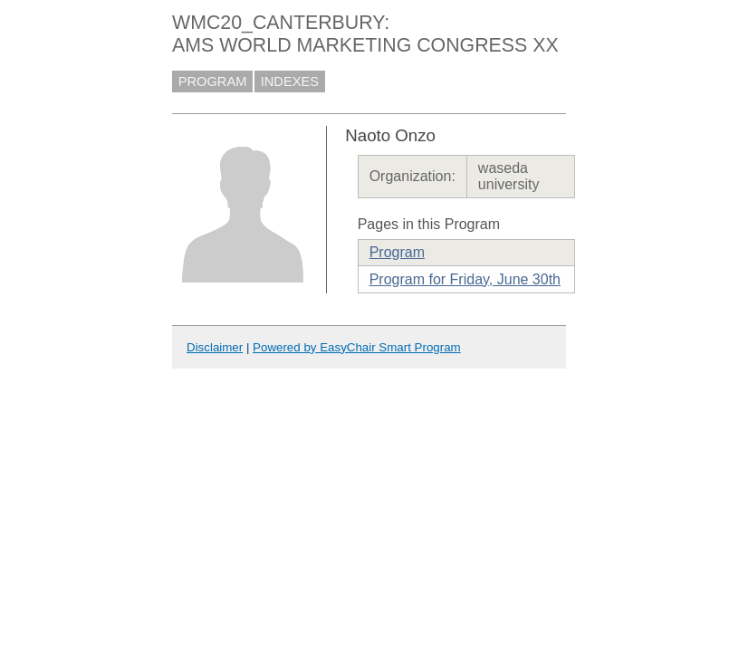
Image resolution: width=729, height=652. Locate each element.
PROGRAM (212, 81)
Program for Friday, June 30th (465, 279)
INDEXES (290, 81)
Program (397, 252)
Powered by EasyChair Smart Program (357, 347)
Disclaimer (215, 347)
